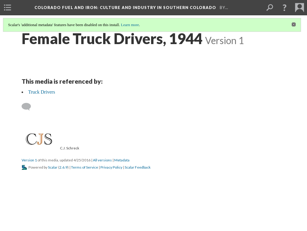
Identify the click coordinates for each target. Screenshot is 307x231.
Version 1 (29, 160)
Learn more (130, 24)
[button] (284, 7)
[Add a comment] (29, 107)
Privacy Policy (111, 167)
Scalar (53, 167)
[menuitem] (7, 7)
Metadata (122, 160)
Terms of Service (84, 167)
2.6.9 (63, 167)
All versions (102, 160)
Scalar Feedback (138, 167)
